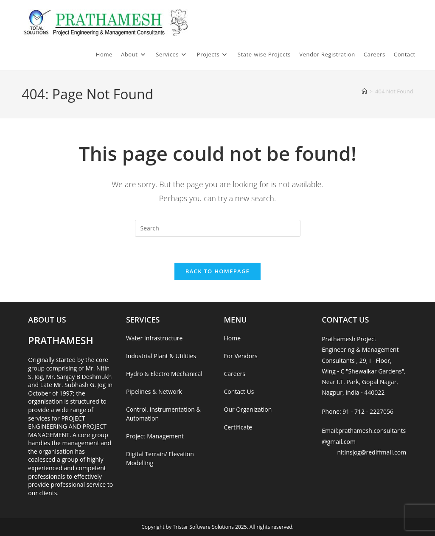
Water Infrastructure (154, 338)
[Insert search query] (217, 228)
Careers (234, 374)
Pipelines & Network (154, 391)
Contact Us (239, 391)
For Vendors (241, 356)
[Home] (364, 91)
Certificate (238, 427)
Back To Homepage (217, 271)
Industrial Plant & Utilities (161, 356)
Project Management (155, 436)
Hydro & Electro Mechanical (164, 374)
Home (232, 338)
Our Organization (248, 409)
